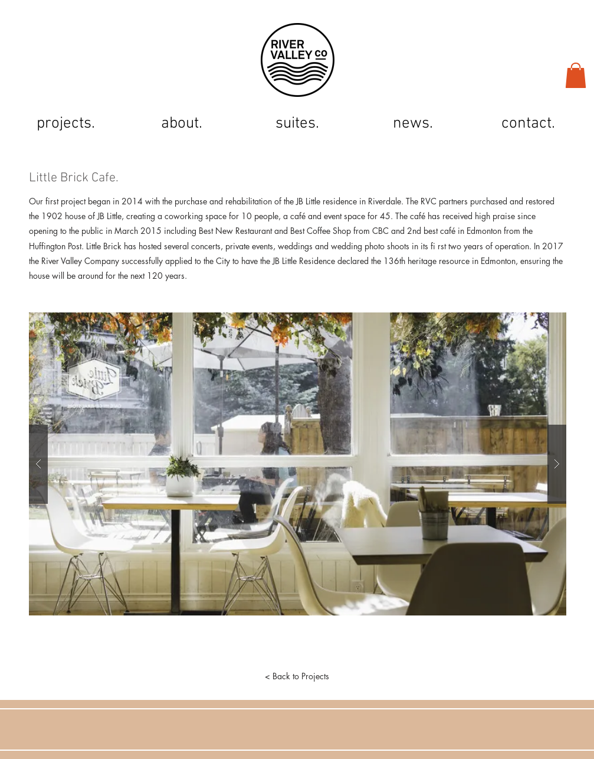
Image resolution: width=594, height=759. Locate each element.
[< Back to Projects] (297, 676)
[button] (575, 75)
